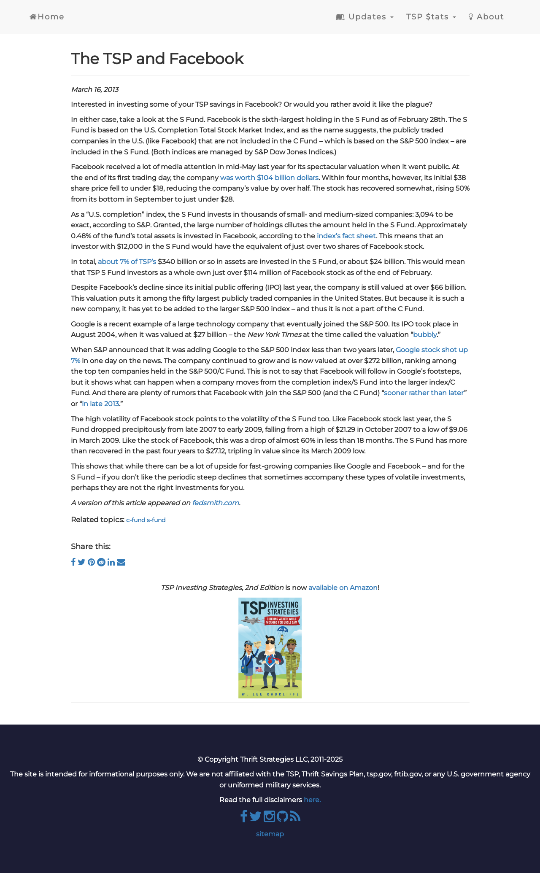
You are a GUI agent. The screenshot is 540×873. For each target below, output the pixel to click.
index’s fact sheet (346, 236)
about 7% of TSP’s (127, 262)
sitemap (270, 834)
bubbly (425, 335)
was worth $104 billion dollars (269, 178)
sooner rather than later (424, 393)
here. (312, 800)
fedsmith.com (215, 503)
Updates (365, 17)
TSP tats (431, 17)
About (486, 17)
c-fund (135, 520)
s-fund (156, 520)
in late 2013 (100, 404)
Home (47, 17)
